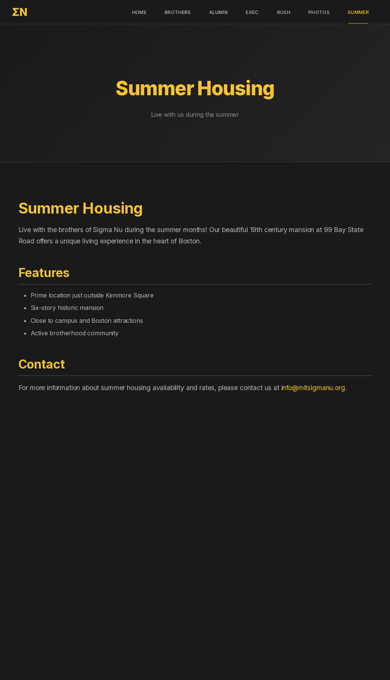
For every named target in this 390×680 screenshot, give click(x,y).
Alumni (218, 12)
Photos (319, 12)
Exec (252, 12)
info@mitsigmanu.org (313, 388)
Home (139, 12)
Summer (358, 12)
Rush (283, 12)
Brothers (178, 12)
